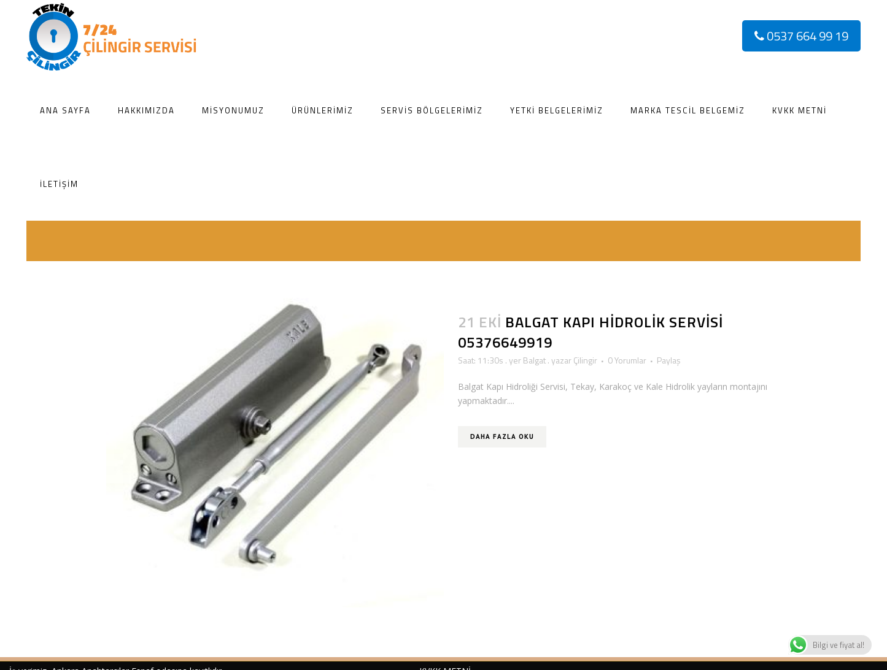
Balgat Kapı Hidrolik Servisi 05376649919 (590, 332)
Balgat (534, 360)
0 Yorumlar (627, 360)
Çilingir (585, 360)
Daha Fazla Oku (502, 436)
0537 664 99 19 (801, 35)
